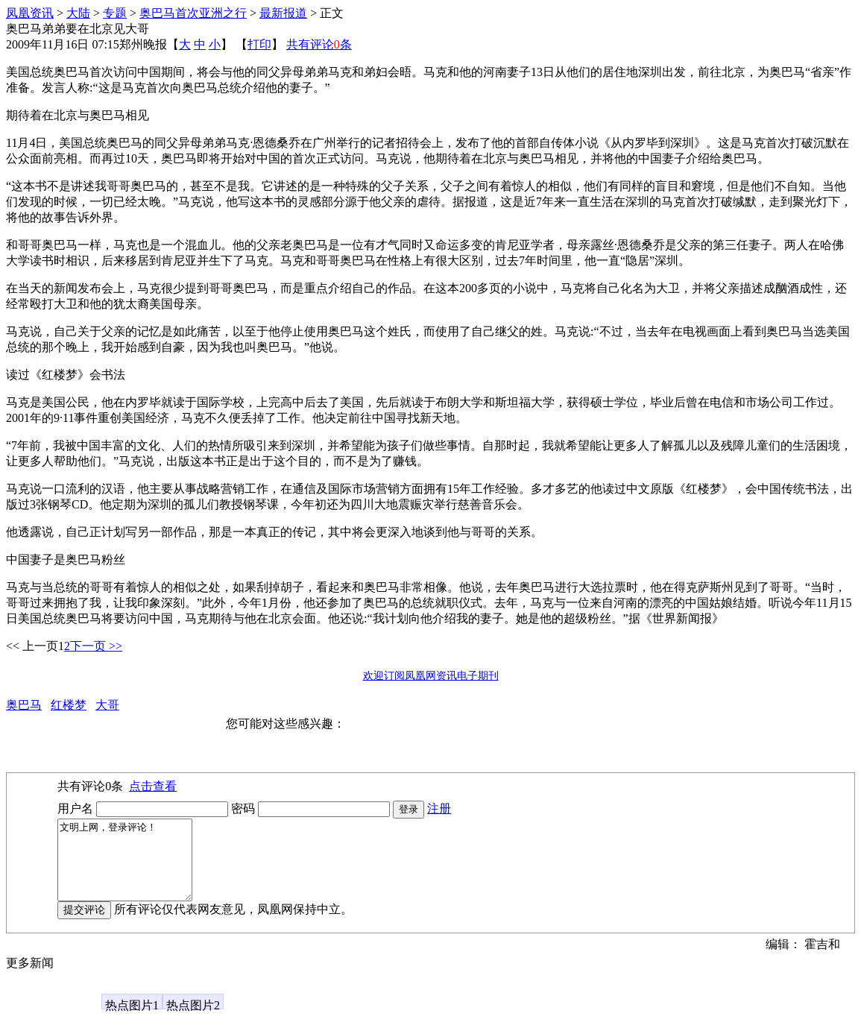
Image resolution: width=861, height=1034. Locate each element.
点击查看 (153, 786)
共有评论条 (319, 44)
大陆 (78, 13)
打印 (259, 44)
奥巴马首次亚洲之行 (193, 13)
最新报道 (283, 13)
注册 (439, 808)
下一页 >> (96, 646)
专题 (115, 13)
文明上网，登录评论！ (132, 868)
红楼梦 (68, 705)
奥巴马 (24, 705)
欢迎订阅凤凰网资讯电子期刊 (431, 675)
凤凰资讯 (30, 13)
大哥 (107, 705)
